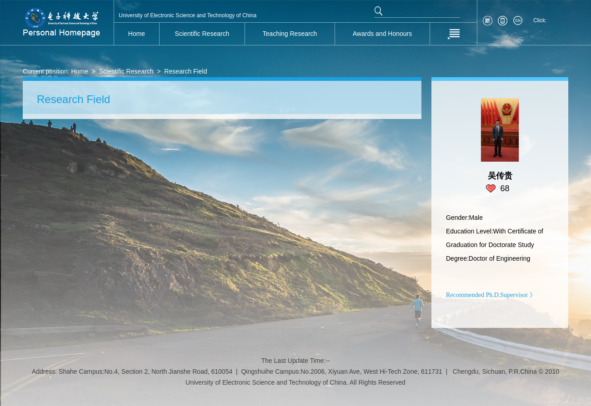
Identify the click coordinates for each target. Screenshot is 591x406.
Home (79, 71)
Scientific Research (126, 71)
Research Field (185, 71)
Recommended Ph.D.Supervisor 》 (491, 295)
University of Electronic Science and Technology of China (187, 15)
